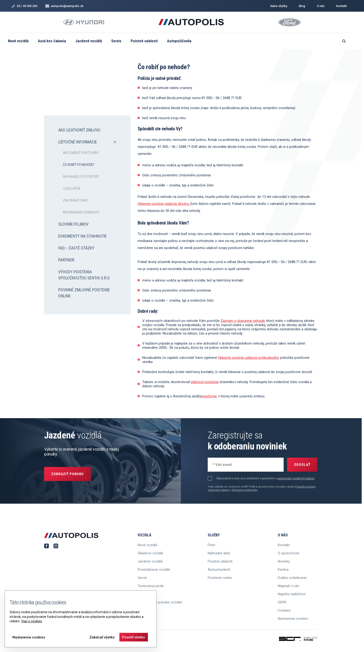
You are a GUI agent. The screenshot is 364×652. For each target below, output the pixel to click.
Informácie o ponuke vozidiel (160, 602)
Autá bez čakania (52, 41)
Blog (302, 6)
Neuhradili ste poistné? (81, 177)
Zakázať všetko (102, 637)
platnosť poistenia (204, 382)
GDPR (282, 602)
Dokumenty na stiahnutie (82, 236)
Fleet (211, 545)
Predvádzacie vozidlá (154, 569)
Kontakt (341, 6)
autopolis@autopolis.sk (64, 6)
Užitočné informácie (87, 141)
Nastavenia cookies (293, 618)
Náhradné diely (219, 553)
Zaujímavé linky (75, 200)
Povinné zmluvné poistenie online (84, 292)
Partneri (66, 259)
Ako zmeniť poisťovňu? (81, 153)
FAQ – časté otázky (76, 248)
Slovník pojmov (73, 224)
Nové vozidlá (18, 41)
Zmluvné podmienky (244, 490)
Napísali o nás (288, 586)
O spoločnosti (288, 553)
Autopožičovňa (179, 41)
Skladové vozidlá (150, 553)
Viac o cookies (31, 621)
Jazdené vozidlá (88, 41)
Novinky (284, 561)
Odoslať (302, 465)
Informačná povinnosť (81, 212)
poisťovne (209, 396)
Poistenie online (220, 578)
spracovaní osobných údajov (296, 478)
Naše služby (278, 6)
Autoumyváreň (219, 569)
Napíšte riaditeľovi (291, 594)
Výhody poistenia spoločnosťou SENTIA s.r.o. (84, 274)
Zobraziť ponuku (67, 474)
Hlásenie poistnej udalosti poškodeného (248, 358)
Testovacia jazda (151, 586)
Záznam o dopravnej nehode (243, 321)
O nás (321, 6)
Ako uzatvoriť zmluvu (79, 130)
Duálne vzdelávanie (292, 578)
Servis (116, 41)
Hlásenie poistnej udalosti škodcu (164, 204)
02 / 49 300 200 (24, 6)
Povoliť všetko (133, 637)
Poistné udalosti (144, 41)
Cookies (284, 610)
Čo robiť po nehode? (78, 165)
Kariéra (283, 569)
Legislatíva (71, 188)
